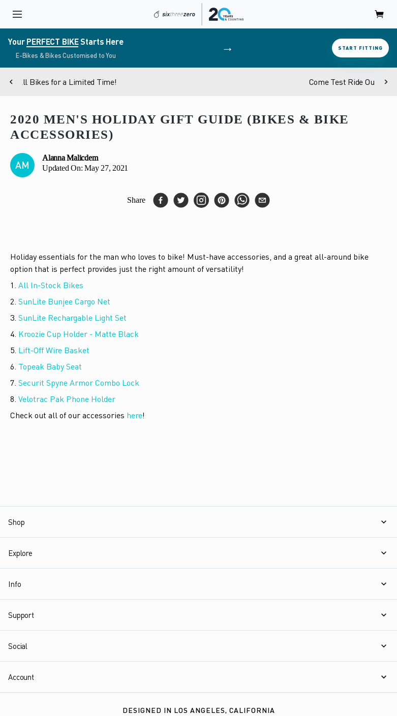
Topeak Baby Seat (50, 366)
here (134, 415)
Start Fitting (360, 48)
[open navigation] (17, 14)
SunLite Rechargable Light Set (72, 318)
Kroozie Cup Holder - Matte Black (78, 334)
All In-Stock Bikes (50, 285)
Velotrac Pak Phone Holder (66, 399)
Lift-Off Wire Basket (53, 350)
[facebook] (160, 200)
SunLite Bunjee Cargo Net (64, 301)
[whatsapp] (242, 200)
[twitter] (181, 200)
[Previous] (11, 82)
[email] (262, 200)
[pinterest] (221, 200)
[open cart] (380, 14)
